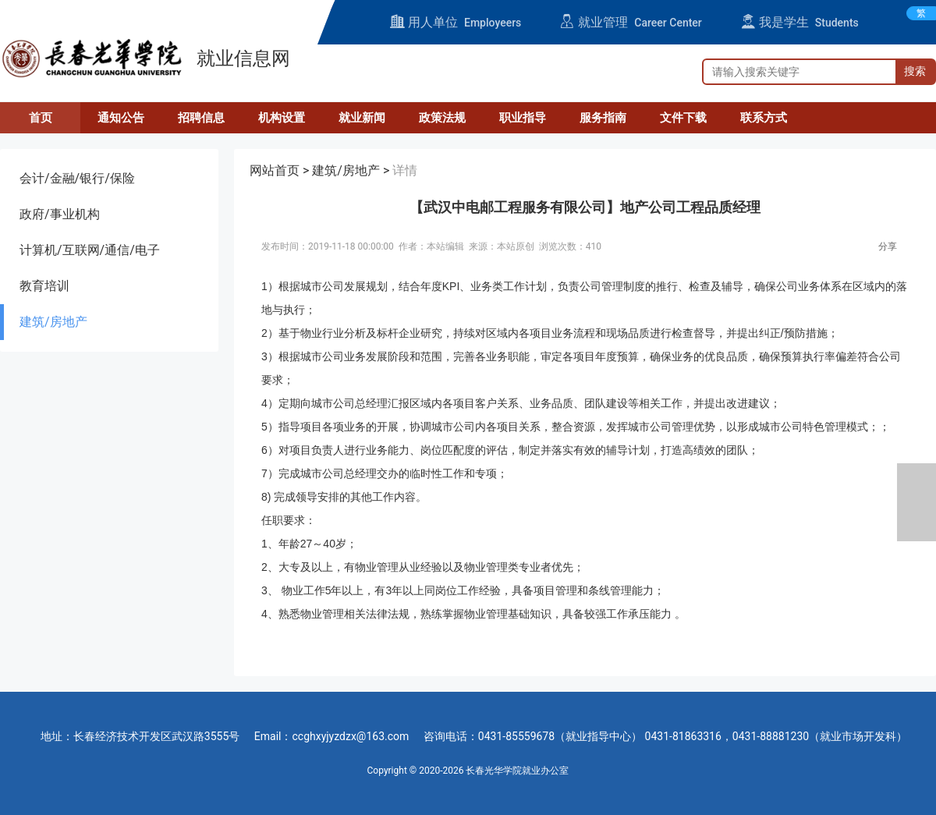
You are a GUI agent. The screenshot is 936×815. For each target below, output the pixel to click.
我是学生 (800, 22)
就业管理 (630, 22)
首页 (40, 118)
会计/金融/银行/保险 (77, 178)
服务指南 (603, 118)
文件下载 (683, 118)
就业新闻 (362, 118)
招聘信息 (201, 118)
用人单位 (455, 22)
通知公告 (121, 118)
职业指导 (522, 118)
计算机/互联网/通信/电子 (90, 250)
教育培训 (44, 285)
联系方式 (763, 118)
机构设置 (281, 118)
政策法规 (442, 118)
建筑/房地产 (53, 321)
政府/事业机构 (60, 214)
